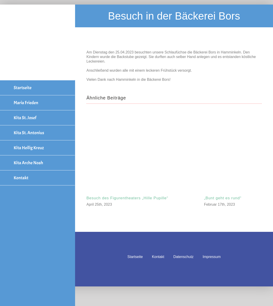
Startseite (135, 257)
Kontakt (158, 257)
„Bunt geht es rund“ (223, 198)
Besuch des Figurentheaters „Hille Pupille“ (127, 198)
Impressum (212, 257)
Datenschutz (183, 257)
